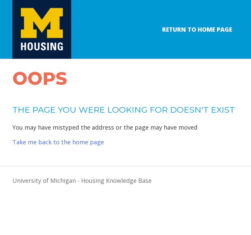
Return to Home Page (197, 29)
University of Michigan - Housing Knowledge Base (82, 180)
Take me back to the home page (58, 142)
